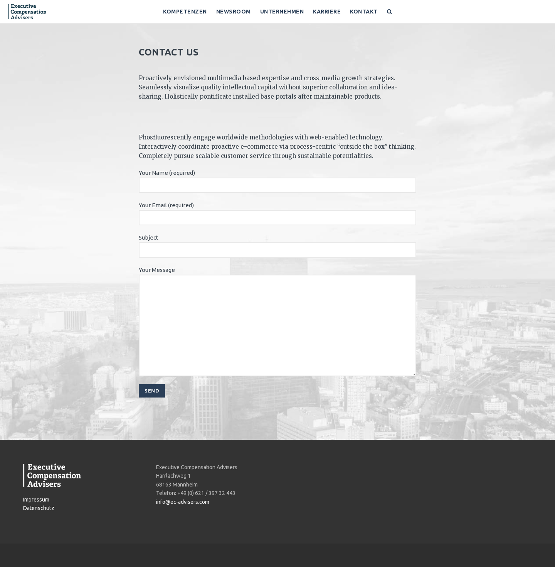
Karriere (327, 11)
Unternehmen (282, 11)
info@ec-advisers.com (182, 502)
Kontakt (364, 11)
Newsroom (233, 11)
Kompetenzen (185, 11)
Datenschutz (38, 508)
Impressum (36, 500)
